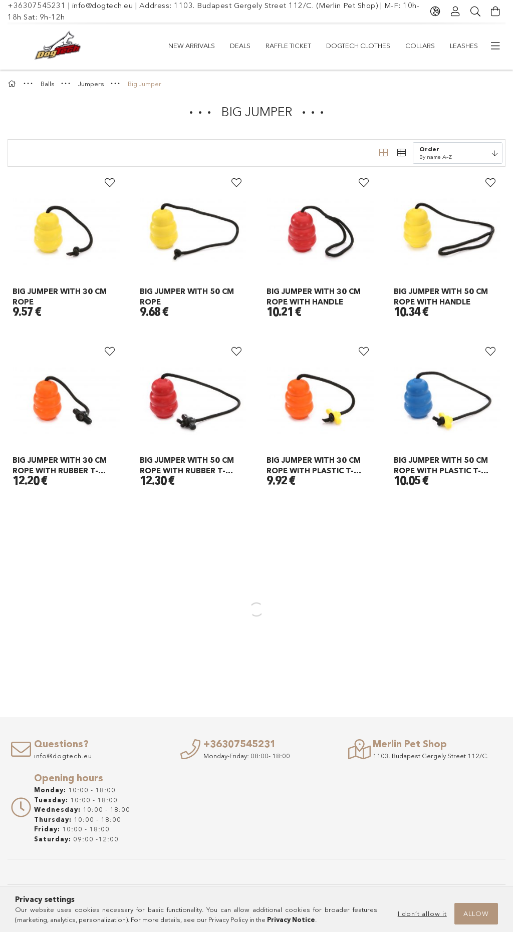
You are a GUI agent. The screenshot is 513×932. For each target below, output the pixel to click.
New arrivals (191, 46)
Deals (240, 46)
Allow (476, 913)
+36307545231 (37, 5)
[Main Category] (13, 84)
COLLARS (420, 46)
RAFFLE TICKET (288, 46)
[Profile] (455, 12)
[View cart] (495, 12)
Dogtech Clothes (358, 46)
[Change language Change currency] (435, 12)
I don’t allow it (422, 913)
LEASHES (464, 46)
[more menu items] (495, 46)
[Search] (475, 12)
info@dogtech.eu (102, 5)
